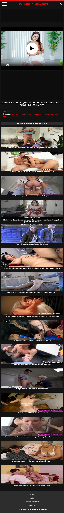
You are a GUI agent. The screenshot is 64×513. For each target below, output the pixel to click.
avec (13, 114)
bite (17, 114)
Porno (32, 494)
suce (5, 116)
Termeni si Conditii (32, 502)
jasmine (28, 114)
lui (33, 114)
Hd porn (15, 111)
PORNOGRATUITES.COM (33, 4)
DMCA (32, 498)
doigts (22, 114)
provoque (46, 114)
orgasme (38, 114)
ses (56, 114)
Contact (32, 505)
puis (52, 114)
